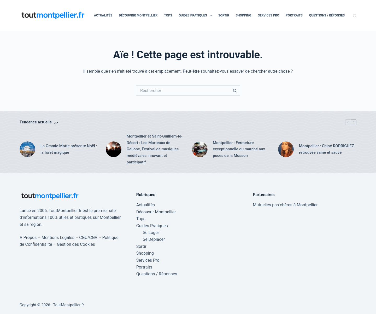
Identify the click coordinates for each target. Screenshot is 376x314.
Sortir (223, 15)
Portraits (294, 15)
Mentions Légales (58, 237)
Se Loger (151, 232)
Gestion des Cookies (76, 244)
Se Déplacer (154, 239)
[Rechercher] (354, 16)
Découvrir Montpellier (138, 15)
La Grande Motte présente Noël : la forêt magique (68, 149)
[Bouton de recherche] (235, 90)
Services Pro (268, 15)
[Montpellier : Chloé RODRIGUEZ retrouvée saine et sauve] (286, 149)
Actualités (103, 15)
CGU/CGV (88, 237)
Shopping (243, 15)
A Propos (28, 237)
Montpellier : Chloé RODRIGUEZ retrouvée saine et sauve (326, 149)
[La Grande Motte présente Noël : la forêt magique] (27, 149)
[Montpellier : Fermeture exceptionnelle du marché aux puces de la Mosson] (200, 149)
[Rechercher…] (183, 90)
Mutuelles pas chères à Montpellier (285, 204)
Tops (168, 15)
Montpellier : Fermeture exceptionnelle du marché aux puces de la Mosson (239, 149)
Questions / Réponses (327, 15)
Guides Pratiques (196, 16)
